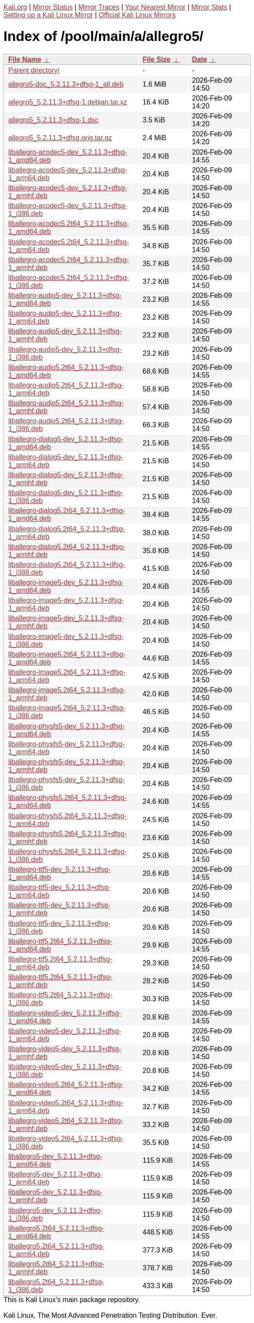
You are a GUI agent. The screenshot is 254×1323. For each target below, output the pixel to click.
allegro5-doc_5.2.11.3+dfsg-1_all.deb (66, 84)
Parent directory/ (33, 70)
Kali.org (15, 7)
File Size (156, 59)
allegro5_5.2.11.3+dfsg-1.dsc (53, 120)
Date (199, 59)
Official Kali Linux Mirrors (137, 15)
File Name (24, 59)
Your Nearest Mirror (155, 7)
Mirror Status (53, 7)
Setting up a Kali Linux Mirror (48, 15)
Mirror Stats (209, 7)
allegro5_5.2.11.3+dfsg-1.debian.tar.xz (67, 102)
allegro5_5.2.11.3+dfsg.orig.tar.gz (60, 138)
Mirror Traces (98, 7)
